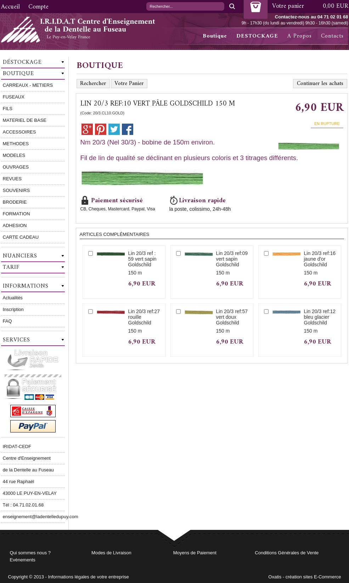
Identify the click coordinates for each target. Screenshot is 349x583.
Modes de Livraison (111, 552)
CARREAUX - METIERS (28, 85)
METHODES (16, 143)
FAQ (7, 321)
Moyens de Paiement (194, 552)
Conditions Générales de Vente (287, 552)
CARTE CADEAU (21, 237)
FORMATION (16, 213)
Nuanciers (20, 256)
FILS (7, 108)
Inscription (13, 309)
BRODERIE (15, 202)
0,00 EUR (335, 6)
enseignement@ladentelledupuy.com (34, 516)
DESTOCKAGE (257, 36)
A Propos (299, 36)
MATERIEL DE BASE (25, 120)
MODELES (14, 155)
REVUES (12, 178)
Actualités (13, 297)
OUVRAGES (16, 167)
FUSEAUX (13, 97)
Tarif (11, 267)
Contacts (332, 36)
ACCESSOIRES (19, 132)
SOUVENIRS (16, 190)
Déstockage (22, 62)
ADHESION (15, 225)
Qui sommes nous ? (30, 552)
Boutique (215, 36)
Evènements (22, 559)
